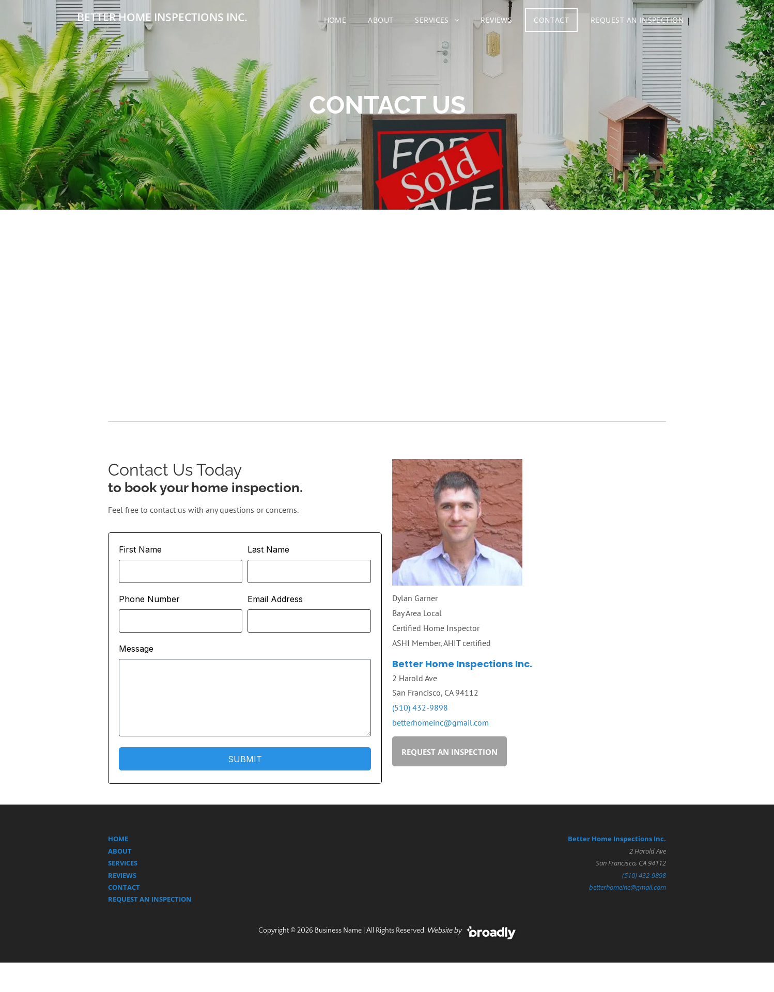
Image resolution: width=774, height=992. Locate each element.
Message (136, 648)
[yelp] (447, 856)
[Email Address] (309, 621)
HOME (118, 838)
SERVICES (122, 863)
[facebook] (387, 856)
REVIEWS (122, 875)
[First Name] (180, 571)
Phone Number (149, 599)
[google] (326, 856)
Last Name (268, 549)
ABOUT (120, 851)
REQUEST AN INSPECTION (150, 899)
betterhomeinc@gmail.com (440, 722)
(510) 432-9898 (420, 707)
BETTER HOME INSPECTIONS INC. (162, 17)
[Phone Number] (180, 621)
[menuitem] (337, 20)
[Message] (245, 697)
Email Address (275, 599)
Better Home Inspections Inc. (462, 663)
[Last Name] (309, 571)
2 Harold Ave (647, 851)
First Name (140, 549)
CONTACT (124, 887)
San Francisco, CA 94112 (631, 863)
